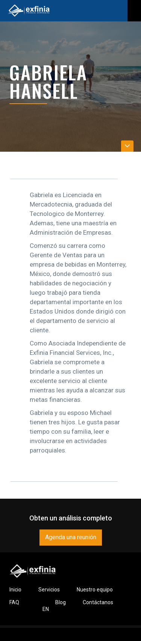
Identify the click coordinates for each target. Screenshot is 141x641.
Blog (60, 602)
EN (45, 609)
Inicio (15, 590)
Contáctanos (98, 602)
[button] (134, 10)
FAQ (14, 602)
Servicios (49, 590)
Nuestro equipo (95, 590)
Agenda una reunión (70, 537)
